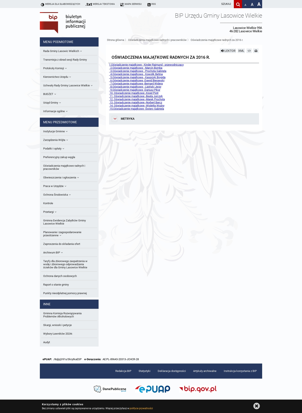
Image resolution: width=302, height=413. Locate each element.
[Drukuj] (256, 50)
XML (241, 50)
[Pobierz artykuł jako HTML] (249, 50)
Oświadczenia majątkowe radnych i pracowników (157, 40)
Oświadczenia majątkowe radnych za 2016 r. (217, 40)
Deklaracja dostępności (172, 371)
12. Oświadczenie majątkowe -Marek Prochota (137, 99)
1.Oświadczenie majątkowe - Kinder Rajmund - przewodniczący (146, 64)
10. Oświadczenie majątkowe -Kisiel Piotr (134, 93)
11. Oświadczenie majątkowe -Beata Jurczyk (136, 96)
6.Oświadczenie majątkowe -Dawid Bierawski (136, 80)
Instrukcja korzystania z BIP (240, 371)
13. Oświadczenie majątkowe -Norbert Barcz (135, 102)
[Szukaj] (238, 4)
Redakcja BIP (123, 371)
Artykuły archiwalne (204, 371)
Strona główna (115, 40)
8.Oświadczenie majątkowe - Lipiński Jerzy (135, 86)
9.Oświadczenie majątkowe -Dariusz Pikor (134, 89)
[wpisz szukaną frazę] (215, 4)
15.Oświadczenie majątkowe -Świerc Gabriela (136, 108)
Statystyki (144, 371)
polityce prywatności (141, 408)
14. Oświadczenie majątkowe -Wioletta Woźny (136, 105)
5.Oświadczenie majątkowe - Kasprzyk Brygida (137, 77)
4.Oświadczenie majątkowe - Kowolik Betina (136, 74)
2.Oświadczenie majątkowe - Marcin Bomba (135, 67)
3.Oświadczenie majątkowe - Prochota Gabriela (137, 71)
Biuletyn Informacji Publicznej (74, 22)
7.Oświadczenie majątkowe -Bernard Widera (136, 83)
